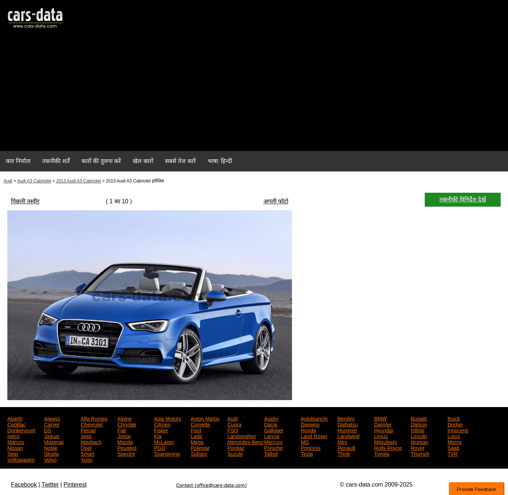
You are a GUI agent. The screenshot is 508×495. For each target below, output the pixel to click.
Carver (51, 424)
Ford (196, 430)
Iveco (13, 435)
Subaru (199, 453)
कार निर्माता (18, 161)
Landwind (348, 435)
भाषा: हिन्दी (220, 161)
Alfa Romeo (94, 418)
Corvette (200, 424)
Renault (346, 447)
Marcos (15, 441)
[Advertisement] (254, 94)
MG (305, 441)
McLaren (164, 441)
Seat (12, 453)
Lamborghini (241, 435)
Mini (342, 441)
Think (343, 453)
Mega (197, 441)
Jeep (86, 435)
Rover (417, 447)
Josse (124, 435)
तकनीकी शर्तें (55, 161)
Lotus (453, 435)
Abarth (14, 418)
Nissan (15, 447)
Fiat (121, 430)
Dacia (270, 424)
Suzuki (235, 453)
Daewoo (310, 424)
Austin (271, 418)
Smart (87, 453)
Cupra (234, 424)
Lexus (381, 435)
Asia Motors (167, 418)
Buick (453, 418)
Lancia (271, 435)
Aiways (52, 418)
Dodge (455, 424)
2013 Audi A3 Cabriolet (78, 181)
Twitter (50, 484)
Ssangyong (167, 453)
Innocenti (457, 430)
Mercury (273, 441)
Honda (308, 430)
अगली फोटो (275, 201)
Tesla (307, 453)
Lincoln (419, 435)
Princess (311, 447)
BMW (380, 418)
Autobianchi (314, 418)
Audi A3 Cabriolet (34, 181)
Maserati (54, 441)
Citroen (162, 424)
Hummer (347, 430)
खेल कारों (143, 161)
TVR (452, 453)
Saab (453, 447)
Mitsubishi (385, 441)
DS (47, 430)
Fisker (161, 430)
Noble (51, 447)
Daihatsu (347, 424)
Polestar (200, 447)
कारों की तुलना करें (101, 161)
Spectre (126, 453)
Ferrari (88, 430)
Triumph (420, 453)
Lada (196, 435)
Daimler (383, 424)
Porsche (273, 447)
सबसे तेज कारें (180, 161)
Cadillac (16, 424)
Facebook (24, 484)
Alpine (124, 418)
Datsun (419, 424)
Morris (454, 441)
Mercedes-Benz (245, 441)
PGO (159, 447)
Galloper (274, 430)
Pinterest (75, 484)
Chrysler (126, 424)
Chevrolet (92, 424)
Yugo (86, 459)
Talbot (271, 453)
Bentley (346, 418)
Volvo (50, 459)
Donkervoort (21, 430)
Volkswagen (21, 459)
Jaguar (52, 435)
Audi (8, 181)
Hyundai (383, 430)
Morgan (419, 441)
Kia (157, 435)
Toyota (381, 453)
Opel (86, 447)
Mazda (125, 441)
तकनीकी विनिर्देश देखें (462, 199)
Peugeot (126, 447)
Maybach (91, 441)
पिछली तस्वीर (25, 201)
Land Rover (314, 435)
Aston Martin (205, 418)
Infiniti (417, 430)
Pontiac (236, 447)
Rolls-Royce (388, 447)
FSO (232, 430)
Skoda (51, 453)
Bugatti (419, 418)
